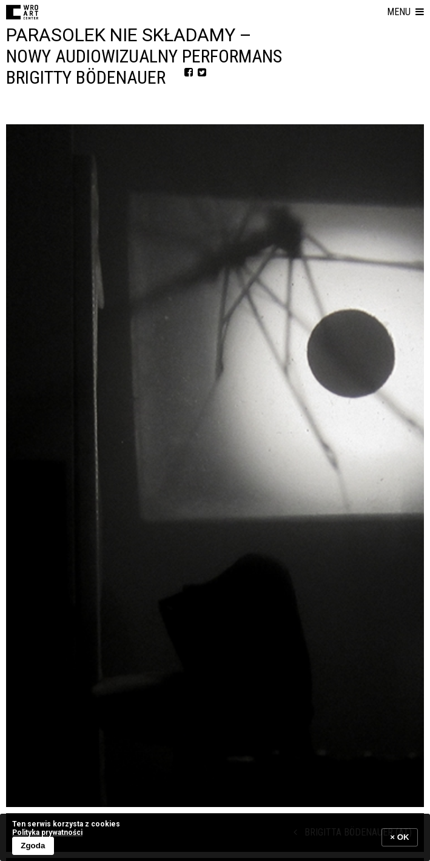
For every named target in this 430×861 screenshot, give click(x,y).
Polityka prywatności (47, 832)
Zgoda (33, 845)
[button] (405, 12)
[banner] (215, 837)
